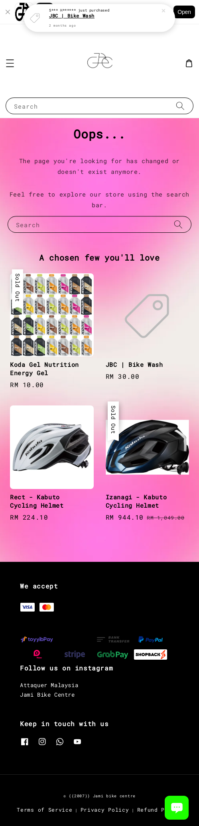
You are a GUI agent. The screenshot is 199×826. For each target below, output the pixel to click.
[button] (10, 63)
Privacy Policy (105, 809)
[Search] (180, 105)
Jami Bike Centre (47, 694)
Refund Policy (159, 809)
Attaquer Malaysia (49, 685)
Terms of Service (44, 809)
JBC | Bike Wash (72, 15)
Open (184, 12)
